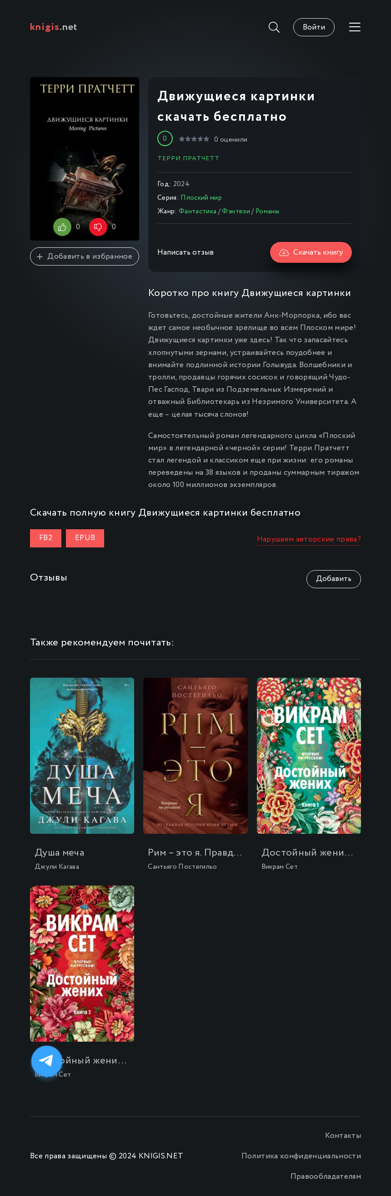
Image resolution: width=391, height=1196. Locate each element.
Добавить (333, 579)
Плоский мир (201, 198)
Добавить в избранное (84, 256)
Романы (267, 212)
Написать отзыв (185, 252)
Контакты (343, 1136)
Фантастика (197, 212)
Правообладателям (326, 1176)
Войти (314, 27)
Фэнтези (236, 212)
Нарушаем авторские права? (309, 539)
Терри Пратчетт (188, 158)
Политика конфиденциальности (301, 1156)
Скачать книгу (311, 252)
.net (54, 27)
